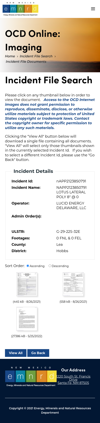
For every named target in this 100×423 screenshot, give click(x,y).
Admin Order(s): (26, 216)
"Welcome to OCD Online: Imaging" (20, 9)
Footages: (21, 238)
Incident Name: (26, 187)
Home (10, 56)
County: (19, 244)
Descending (60, 266)
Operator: (20, 203)
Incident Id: (22, 181)
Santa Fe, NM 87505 (73, 383)
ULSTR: (18, 231)
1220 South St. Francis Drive (73, 378)
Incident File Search (36, 56)
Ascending (37, 266)
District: (19, 251)
